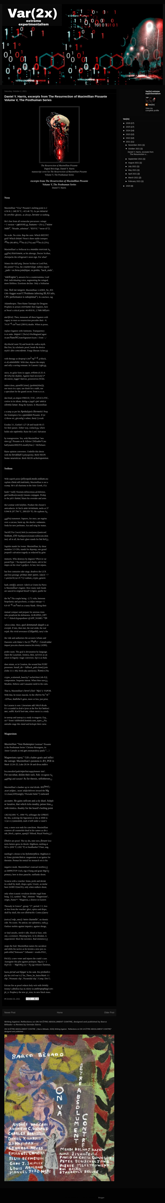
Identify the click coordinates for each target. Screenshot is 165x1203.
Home (60, 1012)
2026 (128, 123)
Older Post (109, 1012)
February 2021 (134, 181)
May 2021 (132, 170)
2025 (128, 127)
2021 (128, 142)
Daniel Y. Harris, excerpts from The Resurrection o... (141, 153)
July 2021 (132, 166)
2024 (128, 130)
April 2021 (132, 174)
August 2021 (134, 163)
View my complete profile (152, 109)
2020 (128, 186)
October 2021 (134, 149)
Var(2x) (151, 105)
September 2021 (135, 159)
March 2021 (133, 177)
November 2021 (135, 145)
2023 (128, 134)
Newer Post (9, 1012)
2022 (128, 138)
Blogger (101, 1198)
